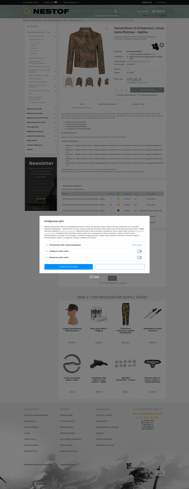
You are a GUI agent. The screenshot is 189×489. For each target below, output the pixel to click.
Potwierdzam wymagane (69, 266)
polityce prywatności (68, 231)
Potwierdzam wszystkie (120, 266)
